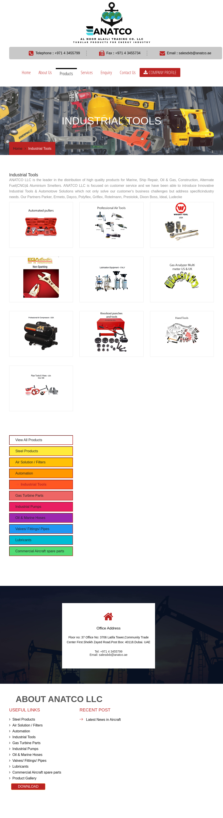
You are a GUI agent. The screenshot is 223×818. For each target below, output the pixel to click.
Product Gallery (22, 778)
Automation (24, 473)
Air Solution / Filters (30, 462)
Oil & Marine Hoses (30, 518)
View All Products (28, 440)
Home (26, 72)
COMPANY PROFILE (160, 72)
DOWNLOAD (28, 786)
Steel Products (26, 451)
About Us (45, 72)
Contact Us (128, 72)
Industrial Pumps (28, 506)
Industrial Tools (33, 484)
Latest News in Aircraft (103, 719)
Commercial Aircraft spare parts (39, 551)
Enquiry (106, 72)
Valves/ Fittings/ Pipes (32, 529)
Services (87, 72)
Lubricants (23, 540)
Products (66, 73)
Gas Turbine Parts (29, 495)
